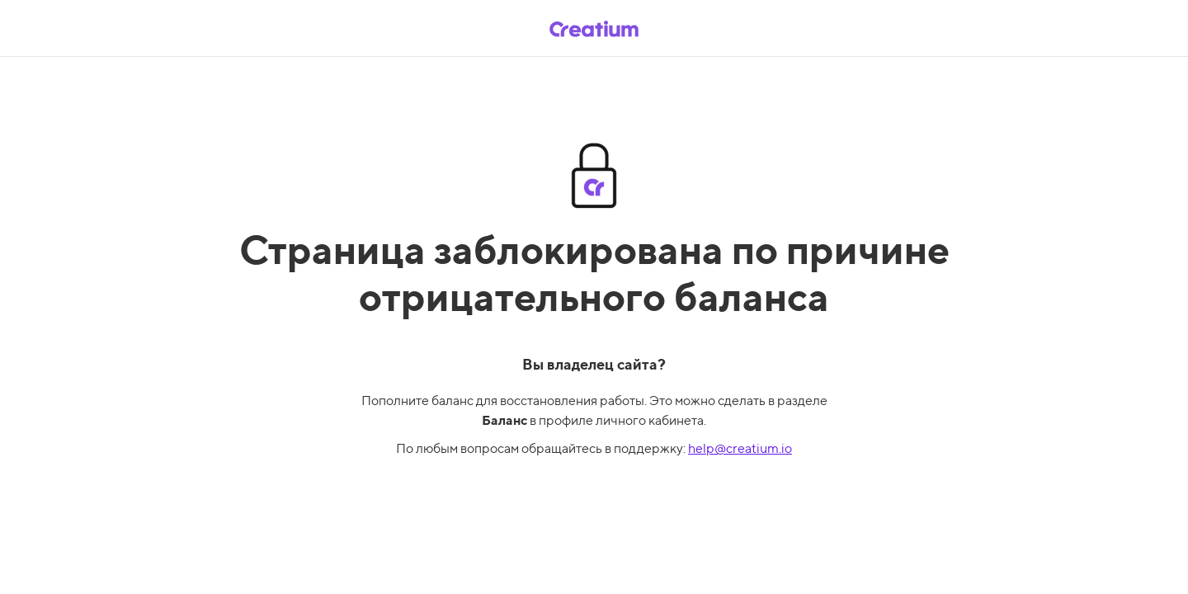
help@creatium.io (740, 448)
